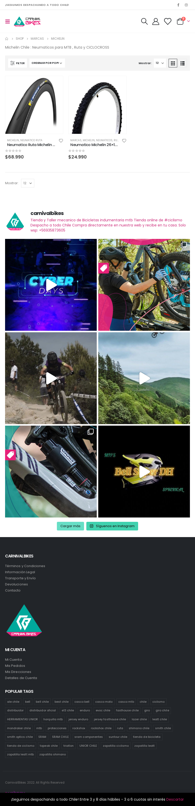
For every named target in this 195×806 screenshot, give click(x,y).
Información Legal (20, 572)
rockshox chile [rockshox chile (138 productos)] (101, 728)
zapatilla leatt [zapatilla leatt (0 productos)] (144, 746)
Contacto (13, 590)
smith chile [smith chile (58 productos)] (163, 728)
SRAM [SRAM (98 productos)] (42, 737)
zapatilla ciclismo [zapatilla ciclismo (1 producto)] (116, 746)
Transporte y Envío (20, 578)
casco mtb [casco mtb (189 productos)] (126, 702)
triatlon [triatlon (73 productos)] (68, 746)
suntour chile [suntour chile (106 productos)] (118, 737)
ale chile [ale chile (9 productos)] (13, 702)
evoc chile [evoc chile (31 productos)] (103, 710)
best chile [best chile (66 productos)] (62, 702)
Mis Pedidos (15, 665)
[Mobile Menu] (9, 21)
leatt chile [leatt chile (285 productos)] (159, 719)
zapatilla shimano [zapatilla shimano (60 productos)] (52, 754)
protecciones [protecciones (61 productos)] (57, 728)
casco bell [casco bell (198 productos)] (82, 702)
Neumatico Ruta (31, 140)
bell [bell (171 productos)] (27, 702)
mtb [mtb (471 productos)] (39, 728)
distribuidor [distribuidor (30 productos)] (15, 710)
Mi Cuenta (13, 659)
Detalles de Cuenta (21, 677)
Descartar (175, 799)
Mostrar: (145, 63)
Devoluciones (16, 584)
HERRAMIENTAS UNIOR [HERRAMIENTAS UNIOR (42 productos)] (22, 719)
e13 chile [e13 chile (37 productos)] (68, 710)
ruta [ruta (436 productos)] (120, 728)
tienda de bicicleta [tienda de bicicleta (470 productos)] (146, 737)
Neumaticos (104, 140)
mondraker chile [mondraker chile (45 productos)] (19, 728)
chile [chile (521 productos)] (143, 702)
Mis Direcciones (18, 671)
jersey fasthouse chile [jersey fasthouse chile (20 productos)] (110, 719)
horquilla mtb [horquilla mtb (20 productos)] (53, 719)
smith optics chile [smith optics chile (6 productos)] (20, 737)
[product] (34, 105)
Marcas (76, 140)
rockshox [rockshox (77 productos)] (78, 728)
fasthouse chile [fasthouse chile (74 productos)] (127, 710)
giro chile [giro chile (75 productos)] (162, 710)
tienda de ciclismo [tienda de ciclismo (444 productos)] (20, 746)
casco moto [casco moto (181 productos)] (104, 702)
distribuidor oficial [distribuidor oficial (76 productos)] (42, 710)
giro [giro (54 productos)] (147, 710)
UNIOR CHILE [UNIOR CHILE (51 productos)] (88, 746)
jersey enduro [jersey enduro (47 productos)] (78, 719)
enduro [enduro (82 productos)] (85, 710)
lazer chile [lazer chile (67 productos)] (139, 719)
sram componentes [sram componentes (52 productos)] (88, 737)
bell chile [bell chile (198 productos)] (42, 702)
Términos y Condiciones (25, 566)
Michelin (13, 140)
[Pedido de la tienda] (47, 63)
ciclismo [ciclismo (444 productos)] (158, 702)
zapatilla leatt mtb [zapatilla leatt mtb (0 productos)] (20, 754)
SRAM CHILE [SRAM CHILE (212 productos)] (60, 737)
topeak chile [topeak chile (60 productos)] (49, 746)
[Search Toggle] (144, 21)
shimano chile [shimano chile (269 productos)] (139, 728)
